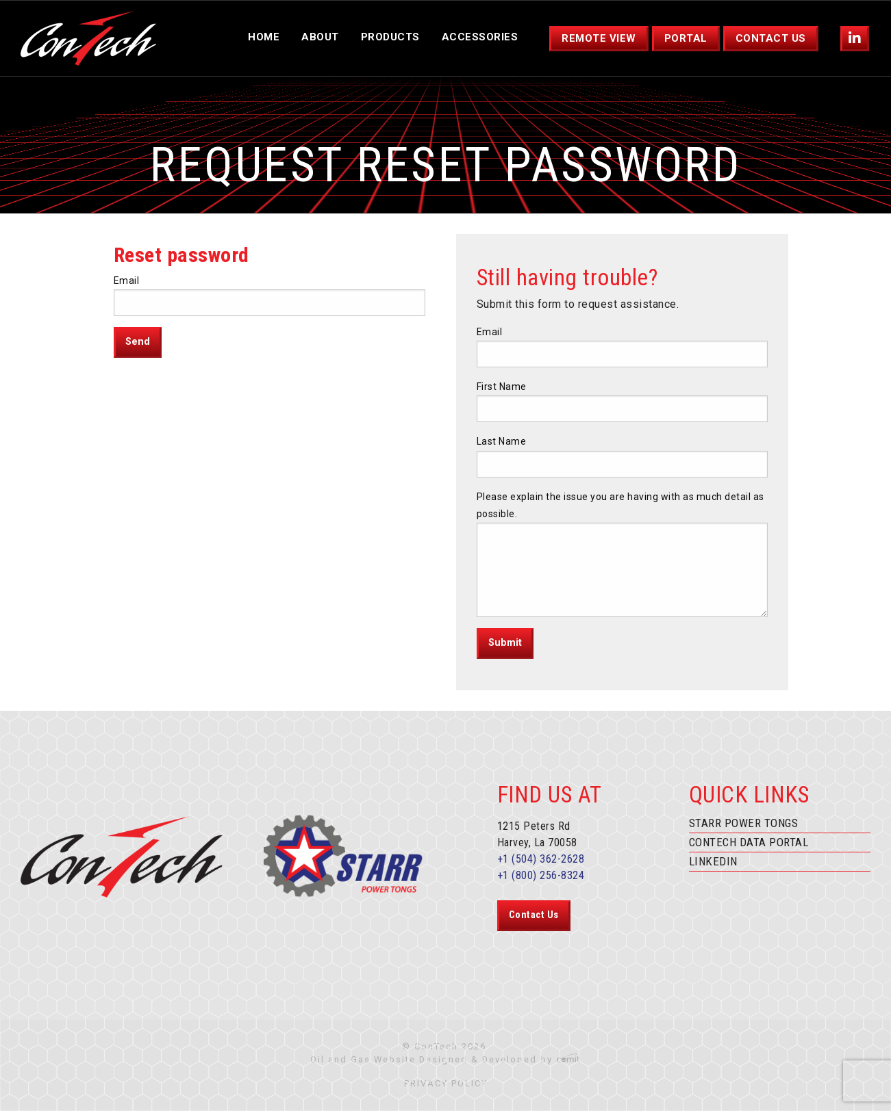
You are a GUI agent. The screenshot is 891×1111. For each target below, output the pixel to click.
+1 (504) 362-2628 (541, 858)
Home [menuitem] (263, 37)
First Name (502, 386)
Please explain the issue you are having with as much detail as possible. (620, 505)
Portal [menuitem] (685, 38)
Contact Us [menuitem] (771, 38)
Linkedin (713, 861)
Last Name (502, 441)
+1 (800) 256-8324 (541, 875)
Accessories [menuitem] (480, 37)
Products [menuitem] (390, 37)
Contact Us (534, 915)
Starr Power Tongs (744, 823)
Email (127, 280)
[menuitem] (855, 38)
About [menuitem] (320, 37)
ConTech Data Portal (749, 842)
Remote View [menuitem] (599, 38)
